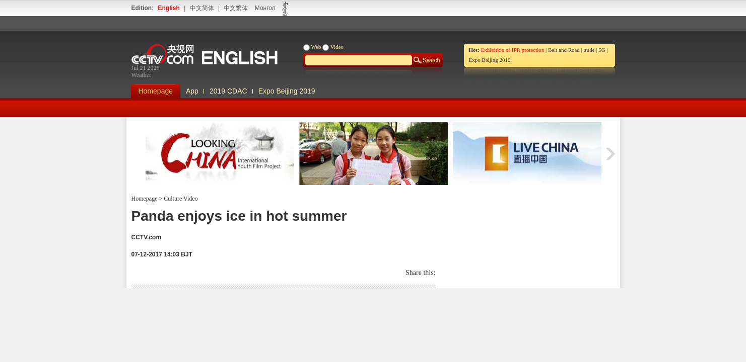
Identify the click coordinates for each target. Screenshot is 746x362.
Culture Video (179, 198)
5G (601, 50)
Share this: (420, 273)
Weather (141, 74)
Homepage (156, 91)
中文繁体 (236, 8)
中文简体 (202, 8)
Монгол (265, 8)
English (169, 8)
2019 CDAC (228, 91)
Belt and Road (564, 50)
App (192, 91)
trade (589, 50)
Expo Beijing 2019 (490, 60)
